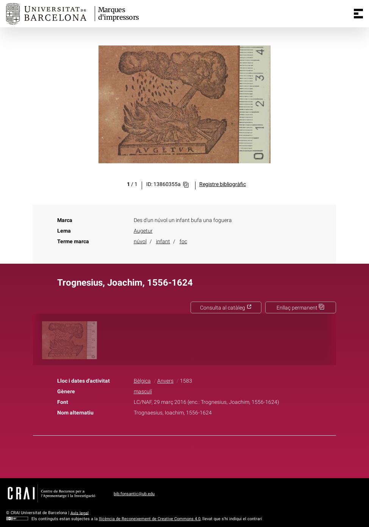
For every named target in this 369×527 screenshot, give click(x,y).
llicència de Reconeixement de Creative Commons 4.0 (149, 518)
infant (163, 241)
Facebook (163, 455)
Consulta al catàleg (226, 308)
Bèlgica (142, 381)
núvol (140, 241)
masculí (143, 391)
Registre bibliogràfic (222, 184)
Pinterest (197, 455)
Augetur (143, 231)
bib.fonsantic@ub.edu (134, 493)
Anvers (165, 381)
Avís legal (79, 512)
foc (183, 241)
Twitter (180, 455)
